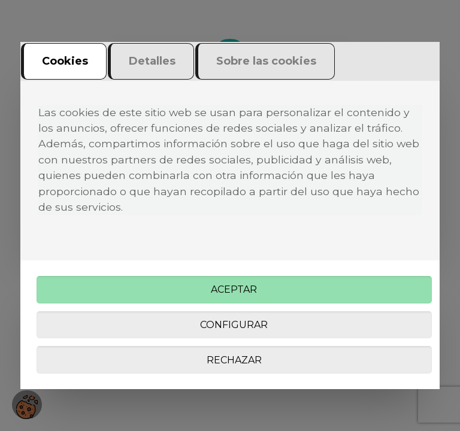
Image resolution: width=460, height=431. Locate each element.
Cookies (65, 61)
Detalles (152, 61)
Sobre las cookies (266, 61)
